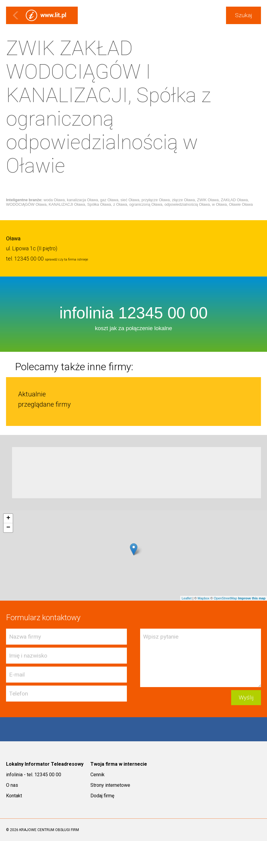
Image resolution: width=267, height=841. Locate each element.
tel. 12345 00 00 (25, 259)
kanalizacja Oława (82, 200)
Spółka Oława (99, 204)
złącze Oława (183, 200)
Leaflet (187, 598)
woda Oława (53, 200)
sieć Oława (130, 200)
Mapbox (203, 598)
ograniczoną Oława (145, 204)
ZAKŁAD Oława (234, 200)
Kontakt (14, 796)
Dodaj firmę (102, 796)
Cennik (97, 774)
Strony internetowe (110, 785)
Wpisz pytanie (200, 658)
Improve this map (251, 598)
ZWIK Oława (208, 200)
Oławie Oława (241, 204)
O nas (12, 785)
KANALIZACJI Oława (67, 204)
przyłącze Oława (156, 200)
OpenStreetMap (225, 598)
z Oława (120, 204)
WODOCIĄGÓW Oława (26, 204)
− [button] (8, 527)
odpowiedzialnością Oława (187, 204)
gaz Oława (109, 200)
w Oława (219, 204)
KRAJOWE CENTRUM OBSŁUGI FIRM (49, 830)
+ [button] (8, 518)
